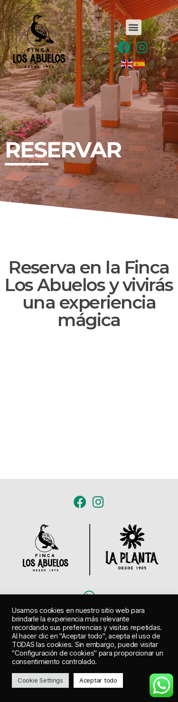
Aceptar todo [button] (98, 680)
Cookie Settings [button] (40, 680)
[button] (133, 27)
